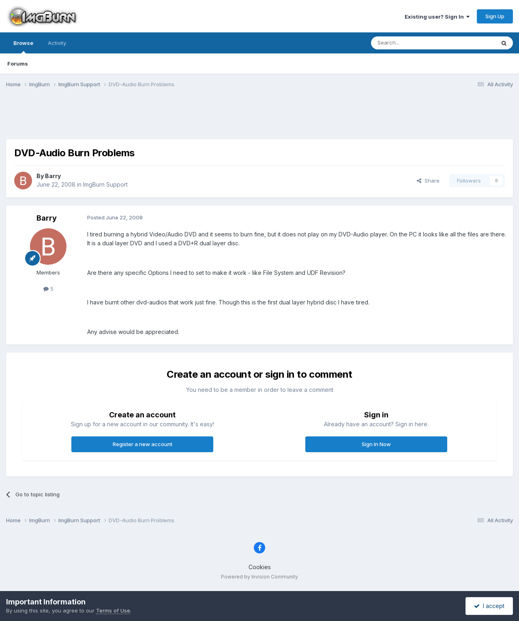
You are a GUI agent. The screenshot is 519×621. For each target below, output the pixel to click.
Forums (17, 63)
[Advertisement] (259, 118)
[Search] (412, 42)
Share (428, 180)
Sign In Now (376, 444)
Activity (57, 43)
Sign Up (494, 16)
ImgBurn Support (105, 184)
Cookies (260, 567)
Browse (23, 46)
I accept (489, 605)
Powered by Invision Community (259, 577)
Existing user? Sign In (437, 16)
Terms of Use (113, 610)
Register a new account (142, 444)
